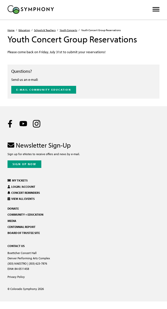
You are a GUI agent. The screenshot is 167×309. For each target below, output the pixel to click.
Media (12, 221)
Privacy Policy (16, 277)
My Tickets (18, 180)
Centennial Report (22, 227)
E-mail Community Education (43, 89)
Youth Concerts (68, 30)
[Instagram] (36, 124)
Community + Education (25, 214)
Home (11, 30)
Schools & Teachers (45, 30)
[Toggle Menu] (155, 9)
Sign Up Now (24, 164)
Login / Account (21, 187)
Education (24, 30)
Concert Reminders (24, 193)
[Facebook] (10, 124)
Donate (13, 208)
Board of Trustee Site (24, 233)
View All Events (21, 199)
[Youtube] (23, 124)
